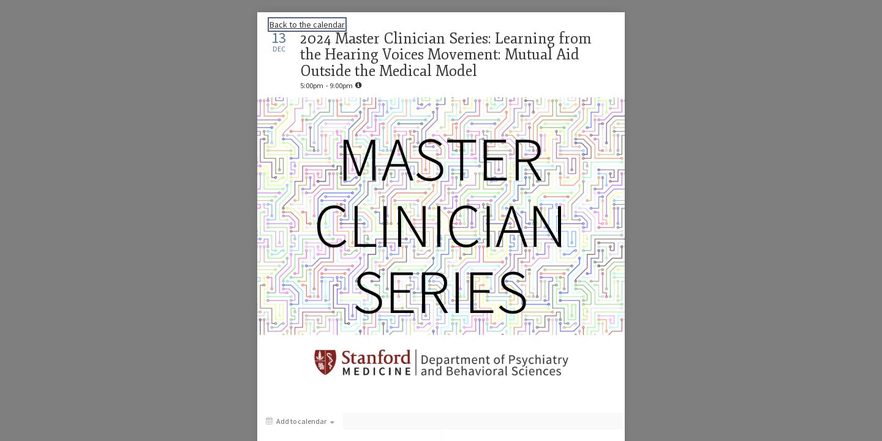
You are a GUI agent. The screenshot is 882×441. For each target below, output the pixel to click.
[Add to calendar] (300, 421)
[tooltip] (358, 85)
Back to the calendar (307, 24)
